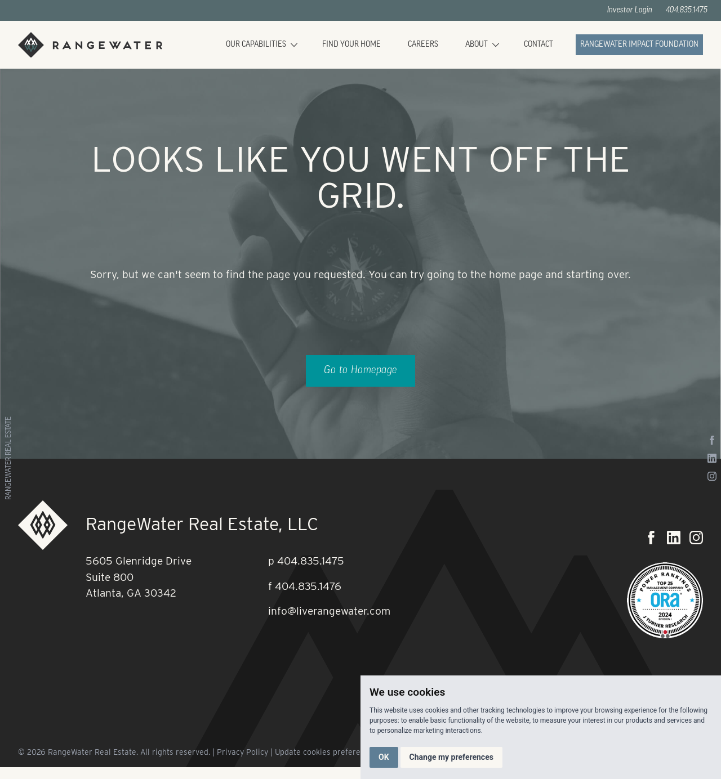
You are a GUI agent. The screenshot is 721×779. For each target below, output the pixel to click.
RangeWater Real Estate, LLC (202, 524)
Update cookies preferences (326, 751)
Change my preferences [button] (451, 757)
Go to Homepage (360, 370)
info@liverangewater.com (329, 611)
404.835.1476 (308, 586)
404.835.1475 (686, 10)
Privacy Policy (242, 751)
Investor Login (629, 10)
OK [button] (384, 757)
